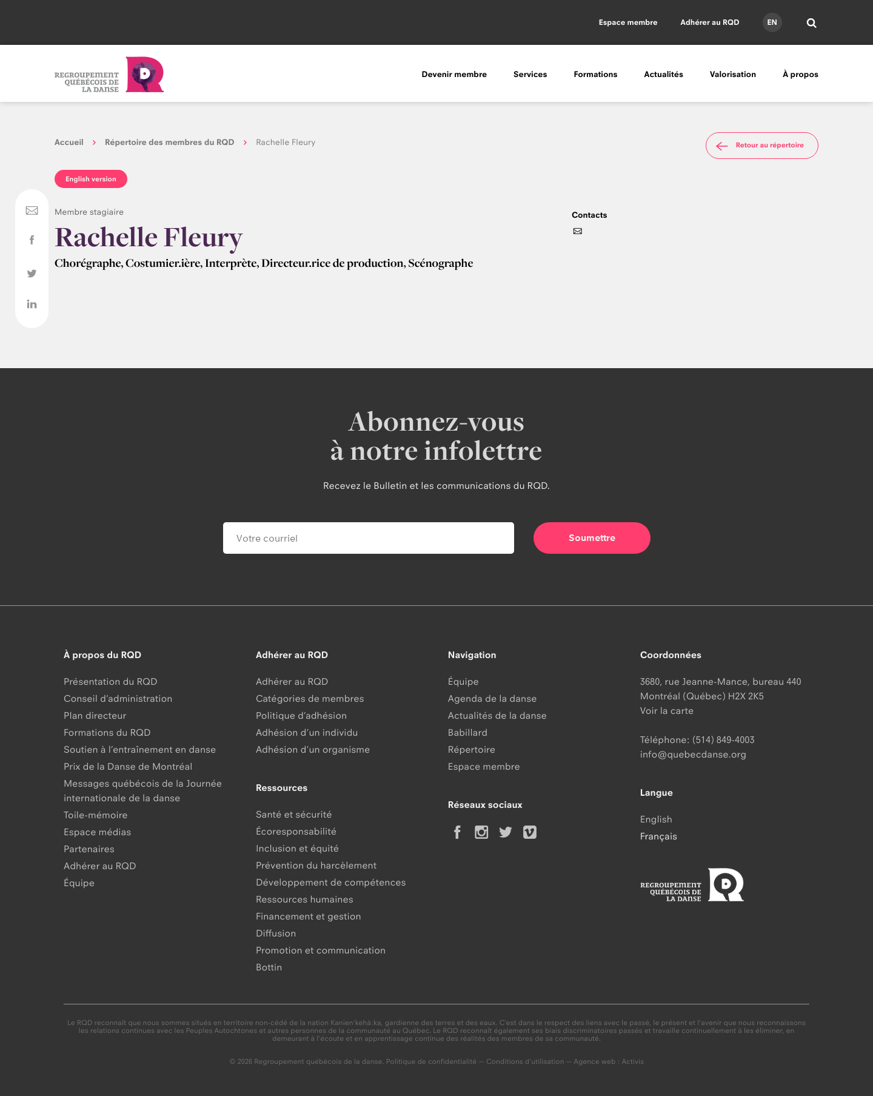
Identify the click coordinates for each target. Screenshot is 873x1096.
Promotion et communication (321, 950)
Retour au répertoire (759, 145)
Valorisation (733, 74)
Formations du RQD (107, 732)
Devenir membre (454, 74)
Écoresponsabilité (296, 831)
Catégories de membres (310, 698)
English (656, 819)
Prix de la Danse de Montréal (128, 766)
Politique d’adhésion (301, 715)
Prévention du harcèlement (316, 865)
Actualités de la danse (497, 715)
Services (530, 74)
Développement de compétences (331, 882)
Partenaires (89, 849)
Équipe (79, 883)
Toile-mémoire (96, 815)
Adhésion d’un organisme (313, 749)
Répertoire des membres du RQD (170, 142)
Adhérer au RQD (710, 22)
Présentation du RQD (111, 681)
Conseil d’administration (118, 698)
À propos (800, 74)
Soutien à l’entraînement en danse (140, 749)
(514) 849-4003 (723, 739)
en (772, 22)
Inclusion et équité (297, 848)
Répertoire (471, 749)
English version (90, 179)
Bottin (269, 967)
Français (658, 836)
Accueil (69, 142)
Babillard (467, 732)
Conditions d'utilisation (525, 1061)
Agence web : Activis (609, 1061)
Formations (595, 74)
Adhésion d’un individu (307, 732)
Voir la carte (667, 710)
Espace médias (97, 832)
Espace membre (628, 22)
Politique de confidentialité (431, 1061)
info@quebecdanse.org (693, 754)
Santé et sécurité (294, 814)
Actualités (663, 74)
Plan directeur (95, 715)
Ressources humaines (304, 899)
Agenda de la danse (492, 698)
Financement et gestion (308, 916)
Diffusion (276, 933)
